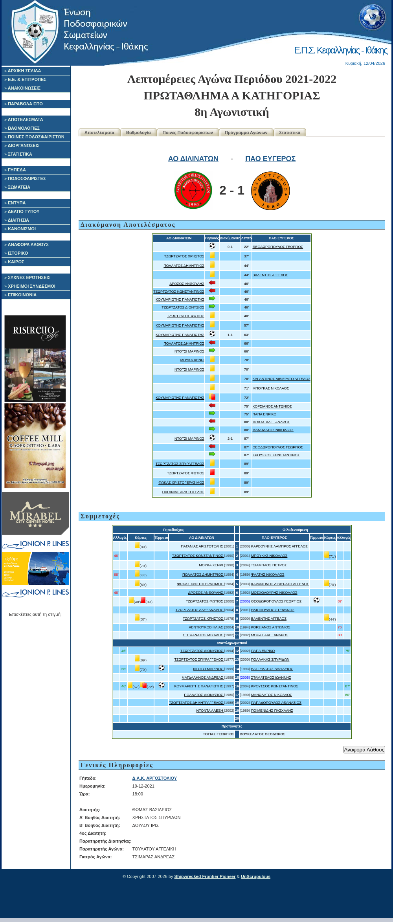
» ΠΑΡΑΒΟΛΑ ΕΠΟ (23, 103)
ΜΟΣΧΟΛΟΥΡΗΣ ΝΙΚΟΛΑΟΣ (274, 593)
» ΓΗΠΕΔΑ (15, 169)
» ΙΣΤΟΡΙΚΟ (16, 253)
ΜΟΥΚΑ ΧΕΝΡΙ (192, 360)
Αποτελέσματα (99, 132)
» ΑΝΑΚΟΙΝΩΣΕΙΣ (22, 88)
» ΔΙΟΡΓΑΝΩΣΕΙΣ (21, 145)
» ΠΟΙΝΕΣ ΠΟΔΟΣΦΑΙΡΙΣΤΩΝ (34, 136)
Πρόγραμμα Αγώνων (246, 132)
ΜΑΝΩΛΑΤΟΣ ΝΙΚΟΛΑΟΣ (272, 430)
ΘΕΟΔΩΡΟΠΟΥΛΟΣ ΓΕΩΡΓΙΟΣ (277, 247)
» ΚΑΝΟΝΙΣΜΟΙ (20, 228)
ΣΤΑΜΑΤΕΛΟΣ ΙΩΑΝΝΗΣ (271, 678)
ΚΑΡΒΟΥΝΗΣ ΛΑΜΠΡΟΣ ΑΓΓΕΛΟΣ (279, 546)
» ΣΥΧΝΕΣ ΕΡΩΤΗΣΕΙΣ (27, 277)
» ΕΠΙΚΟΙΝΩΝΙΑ (20, 294)
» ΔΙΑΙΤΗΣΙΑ (16, 220)
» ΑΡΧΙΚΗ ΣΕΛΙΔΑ (22, 70)
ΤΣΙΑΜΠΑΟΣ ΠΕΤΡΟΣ (268, 565)
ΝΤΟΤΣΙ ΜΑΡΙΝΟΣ (189, 351)
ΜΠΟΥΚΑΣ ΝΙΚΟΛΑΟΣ (270, 388)
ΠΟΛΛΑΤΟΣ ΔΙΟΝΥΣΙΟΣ (204, 695)
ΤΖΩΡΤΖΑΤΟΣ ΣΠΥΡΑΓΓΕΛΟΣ (180, 464)
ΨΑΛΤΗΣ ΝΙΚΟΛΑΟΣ (268, 575)
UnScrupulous (255, 876)
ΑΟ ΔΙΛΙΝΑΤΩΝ (193, 159)
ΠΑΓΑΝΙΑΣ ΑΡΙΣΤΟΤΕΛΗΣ (183, 492)
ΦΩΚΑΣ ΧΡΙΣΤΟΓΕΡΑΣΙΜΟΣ (181, 483)
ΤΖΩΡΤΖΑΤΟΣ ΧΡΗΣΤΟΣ (184, 256)
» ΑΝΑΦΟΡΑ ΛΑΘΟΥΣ (26, 244)
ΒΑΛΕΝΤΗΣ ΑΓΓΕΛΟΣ (270, 275)
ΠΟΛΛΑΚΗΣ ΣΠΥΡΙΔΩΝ (270, 659)
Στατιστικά (290, 132)
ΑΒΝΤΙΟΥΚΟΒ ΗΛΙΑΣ (206, 627)
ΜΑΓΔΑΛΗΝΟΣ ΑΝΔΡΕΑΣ (203, 678)
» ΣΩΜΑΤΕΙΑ (17, 187)
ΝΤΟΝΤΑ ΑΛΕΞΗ (210, 711)
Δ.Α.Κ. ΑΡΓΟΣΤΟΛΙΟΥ (154, 778)
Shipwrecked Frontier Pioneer (205, 876)
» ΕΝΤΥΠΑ (15, 202)
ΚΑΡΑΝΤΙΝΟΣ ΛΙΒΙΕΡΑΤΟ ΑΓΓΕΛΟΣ (281, 379)
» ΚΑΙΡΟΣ (14, 261)
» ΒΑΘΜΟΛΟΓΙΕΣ (22, 128)
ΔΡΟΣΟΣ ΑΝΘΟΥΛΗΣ (186, 284)
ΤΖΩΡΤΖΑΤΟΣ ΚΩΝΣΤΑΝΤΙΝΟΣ (178, 292)
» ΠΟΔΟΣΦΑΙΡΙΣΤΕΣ (25, 178)
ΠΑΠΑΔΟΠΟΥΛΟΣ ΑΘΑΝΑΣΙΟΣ (276, 703)
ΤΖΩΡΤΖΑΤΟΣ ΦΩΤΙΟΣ (185, 316)
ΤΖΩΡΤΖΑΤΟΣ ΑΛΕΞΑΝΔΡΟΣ (200, 610)
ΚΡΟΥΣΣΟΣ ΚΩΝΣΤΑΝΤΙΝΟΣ (275, 455)
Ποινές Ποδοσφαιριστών (188, 132)
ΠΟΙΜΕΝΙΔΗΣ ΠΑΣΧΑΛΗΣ (272, 711)
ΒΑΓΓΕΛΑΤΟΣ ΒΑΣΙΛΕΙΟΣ (272, 669)
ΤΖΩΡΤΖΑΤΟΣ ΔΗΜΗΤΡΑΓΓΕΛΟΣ (196, 703)
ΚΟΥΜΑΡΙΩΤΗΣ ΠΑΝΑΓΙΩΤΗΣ (180, 299)
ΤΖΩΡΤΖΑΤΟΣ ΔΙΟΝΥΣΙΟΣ (183, 307)
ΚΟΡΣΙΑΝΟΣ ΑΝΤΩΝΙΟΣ (272, 406)
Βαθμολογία (138, 132)
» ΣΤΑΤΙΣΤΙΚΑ (18, 154)
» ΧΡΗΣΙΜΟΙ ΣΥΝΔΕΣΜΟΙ (29, 286)
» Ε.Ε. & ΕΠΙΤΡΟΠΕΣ (25, 79)
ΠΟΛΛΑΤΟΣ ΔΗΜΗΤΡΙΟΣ (183, 266)
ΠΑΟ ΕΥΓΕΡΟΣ (270, 159)
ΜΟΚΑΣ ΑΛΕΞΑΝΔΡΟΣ (271, 422)
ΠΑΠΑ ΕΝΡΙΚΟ (264, 414)
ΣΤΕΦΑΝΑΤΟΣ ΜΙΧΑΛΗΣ (203, 635)
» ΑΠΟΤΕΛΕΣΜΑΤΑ (23, 119)
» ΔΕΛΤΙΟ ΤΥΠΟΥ (21, 211)
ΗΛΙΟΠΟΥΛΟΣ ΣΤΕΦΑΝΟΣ (273, 610)
